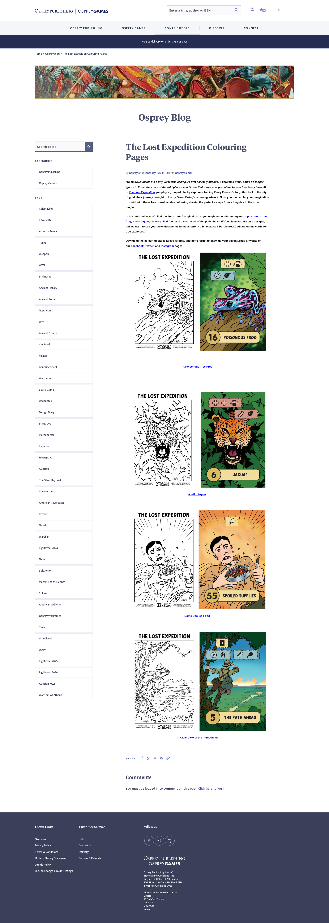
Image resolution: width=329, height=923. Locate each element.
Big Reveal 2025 (48, 661)
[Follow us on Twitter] (166, 840)
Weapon (44, 254)
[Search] (236, 10)
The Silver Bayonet (50, 480)
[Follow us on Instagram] (157, 840)
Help (81, 839)
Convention (46, 491)
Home (38, 54)
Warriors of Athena (50, 695)
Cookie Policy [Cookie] (43, 864)
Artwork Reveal (48, 231)
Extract (43, 514)
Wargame (45, 378)
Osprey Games (48, 183)
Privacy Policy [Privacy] (43, 845)
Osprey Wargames (50, 616)
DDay (42, 650)
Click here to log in (212, 788)
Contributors (177, 28)
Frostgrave (45, 457)
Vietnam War (46, 435)
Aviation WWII (47, 683)
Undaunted (45, 401)
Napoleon (45, 310)
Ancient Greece (48, 333)
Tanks (42, 242)
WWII (42, 265)
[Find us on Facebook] (148, 840)
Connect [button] (251, 28)
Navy (42, 559)
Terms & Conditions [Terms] (47, 852)
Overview (40, 839)
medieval (44, 344)
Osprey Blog (52, 54)
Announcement (48, 367)
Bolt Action (45, 570)
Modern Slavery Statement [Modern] (51, 858)
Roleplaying (46, 208)
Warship (44, 536)
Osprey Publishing (49, 172)
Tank (42, 627)
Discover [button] (217, 28)
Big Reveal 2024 (48, 548)
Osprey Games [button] (133, 28)
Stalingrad (45, 276)
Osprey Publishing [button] (86, 28)
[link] (142, 758)
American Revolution (51, 503)
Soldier (43, 593)
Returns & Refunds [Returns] (90, 858)
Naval (42, 525)
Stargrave (45, 423)
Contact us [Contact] (85, 845)
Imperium (44, 446)
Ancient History (48, 288)
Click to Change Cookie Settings (54, 871)
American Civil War (50, 604)
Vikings (43, 356)
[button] (262, 10)
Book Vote (45, 220)
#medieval (45, 638)
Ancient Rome (47, 299)
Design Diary (46, 412)
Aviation (44, 469)
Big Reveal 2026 (48, 672)
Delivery (84, 852)
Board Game (46, 389)
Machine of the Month (52, 582)
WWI (41, 322)
